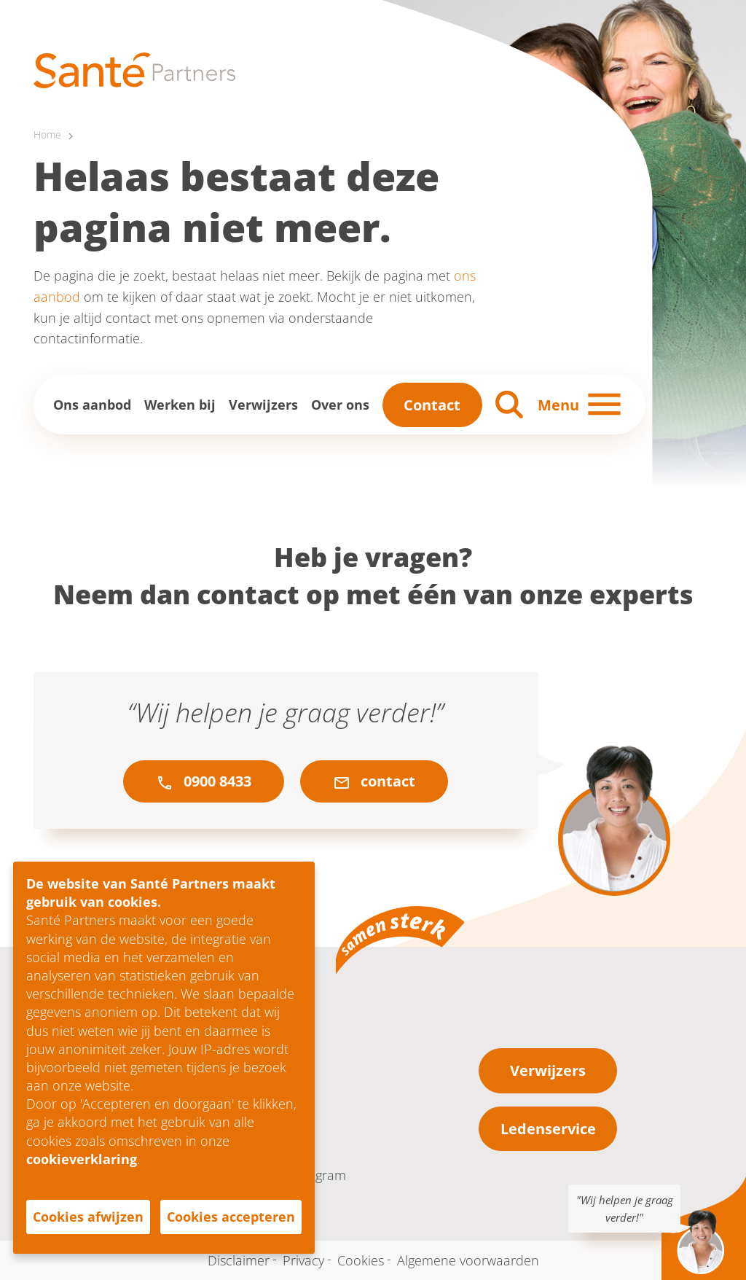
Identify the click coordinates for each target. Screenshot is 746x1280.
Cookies (360, 1260)
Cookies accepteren (231, 1216)
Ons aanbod (92, 404)
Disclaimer (239, 1260)
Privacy (303, 1260)
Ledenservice (548, 1129)
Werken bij (180, 404)
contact (374, 781)
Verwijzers (263, 404)
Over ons (340, 404)
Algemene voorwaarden (468, 1260)
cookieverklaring (81, 1159)
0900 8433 (203, 781)
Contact (432, 405)
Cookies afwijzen (88, 1216)
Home (47, 134)
